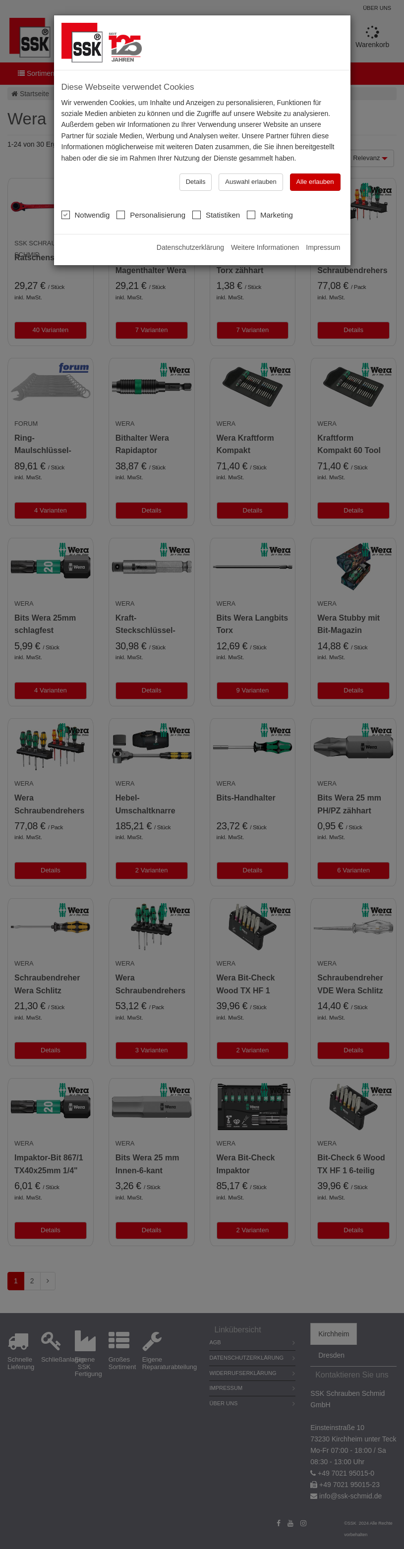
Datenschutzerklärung (190, 227)
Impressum (323, 227)
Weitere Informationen (265, 227)
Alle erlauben (315, 162)
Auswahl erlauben (250, 162)
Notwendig (85, 194)
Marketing (270, 194)
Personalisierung (150, 194)
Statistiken (216, 194)
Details (196, 162)
